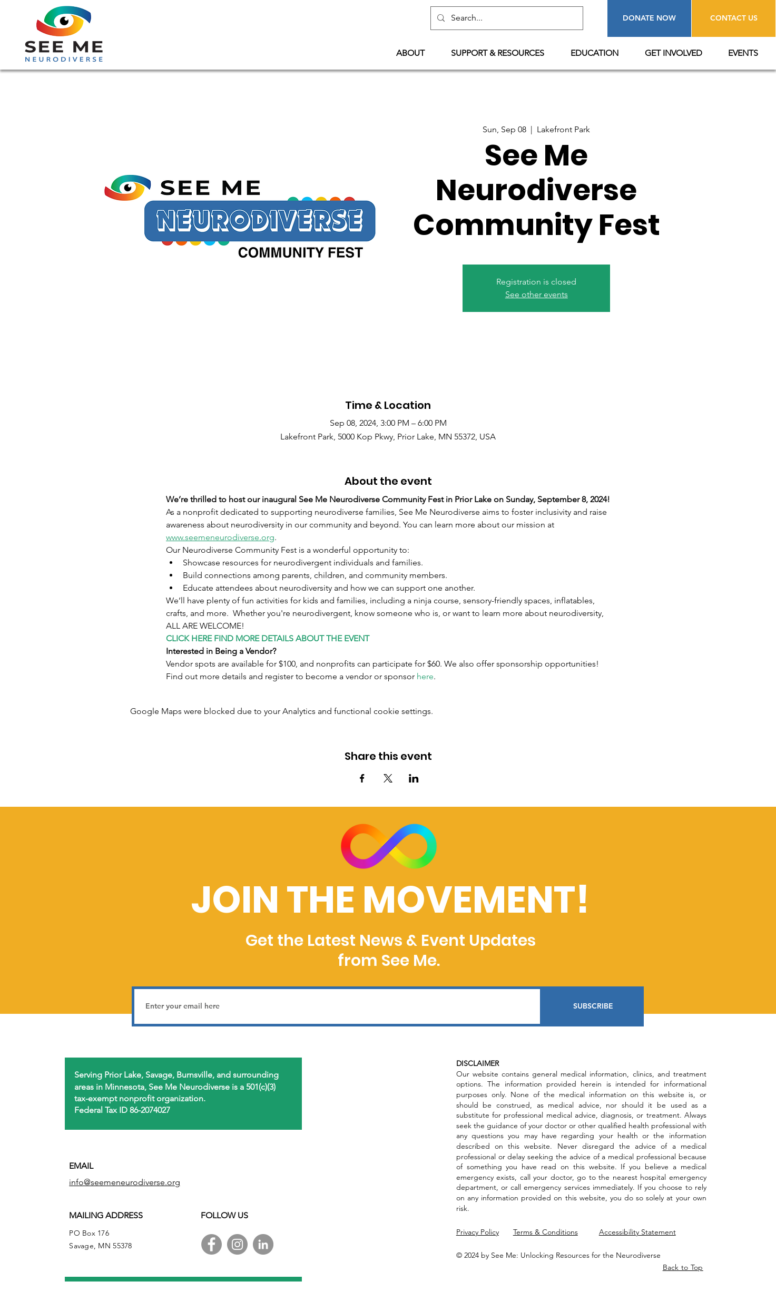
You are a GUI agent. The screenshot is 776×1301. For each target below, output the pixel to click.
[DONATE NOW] (649, 18)
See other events (536, 294)
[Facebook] (211, 1244)
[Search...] (506, 18)
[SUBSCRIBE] (593, 1006)
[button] (415, 53)
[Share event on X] (388, 778)
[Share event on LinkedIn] (414, 778)
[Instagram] (237, 1244)
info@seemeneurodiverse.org (124, 1182)
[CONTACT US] (733, 18)
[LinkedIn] (263, 1244)
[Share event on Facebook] (362, 778)
